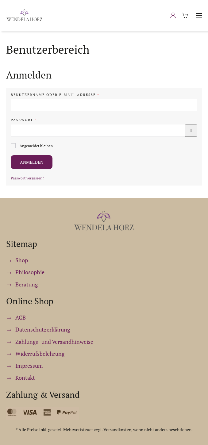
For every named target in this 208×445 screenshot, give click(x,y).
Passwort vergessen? (27, 178)
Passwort (39, 119)
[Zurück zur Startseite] (24, 15)
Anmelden (31, 162)
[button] (199, 15)
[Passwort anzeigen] (191, 131)
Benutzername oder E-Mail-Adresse (71, 94)
